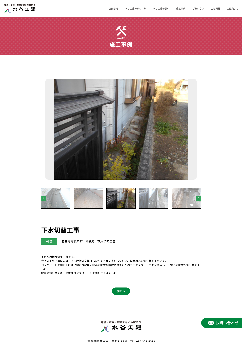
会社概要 (215, 8)
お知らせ (113, 8)
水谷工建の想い (161, 8)
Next (198, 198)
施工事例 (181, 8)
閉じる (121, 291)
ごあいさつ (198, 8)
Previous (43, 198)
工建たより (233, 8)
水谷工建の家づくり (135, 8)
